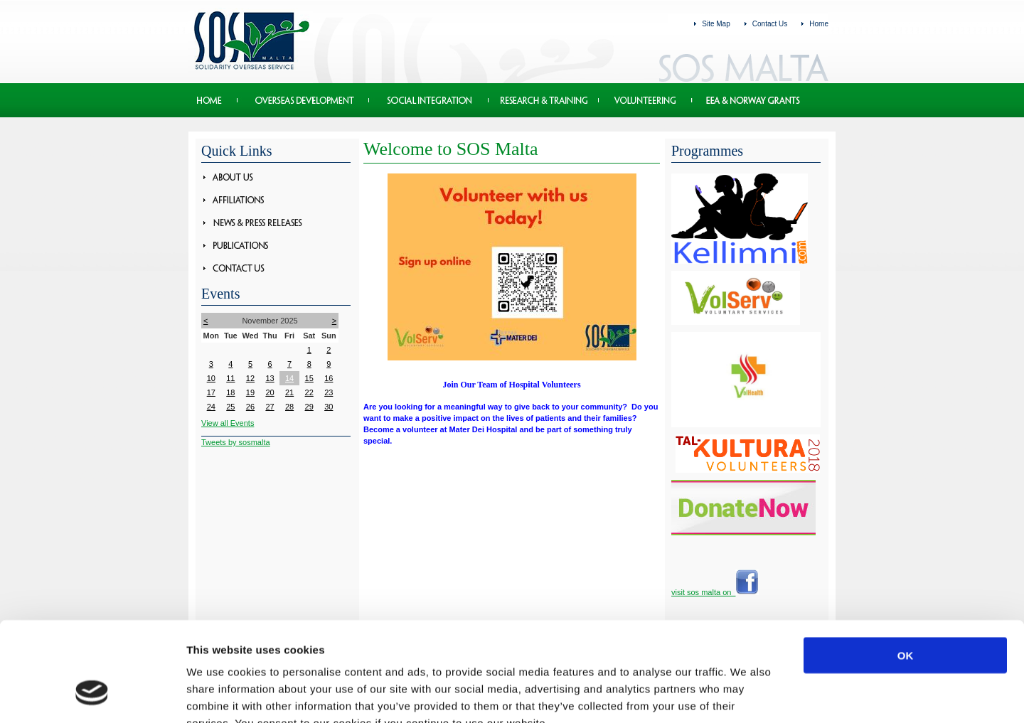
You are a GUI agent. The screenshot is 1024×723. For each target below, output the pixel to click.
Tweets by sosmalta (235, 442)
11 (230, 378)
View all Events (227, 423)
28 (289, 406)
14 (289, 378)
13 (269, 378)
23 (328, 392)
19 (250, 392)
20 (269, 392)
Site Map (716, 24)
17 (211, 392)
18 (230, 392)
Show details (746, 695)
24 (211, 406)
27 (269, 406)
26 (250, 406)
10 (211, 378)
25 (230, 406)
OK (905, 570)
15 (309, 378)
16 (328, 378)
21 (289, 392)
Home (818, 24)
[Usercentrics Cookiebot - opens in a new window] (92, 695)
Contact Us (769, 24)
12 (250, 378)
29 (309, 406)
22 (309, 392)
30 (328, 406)
